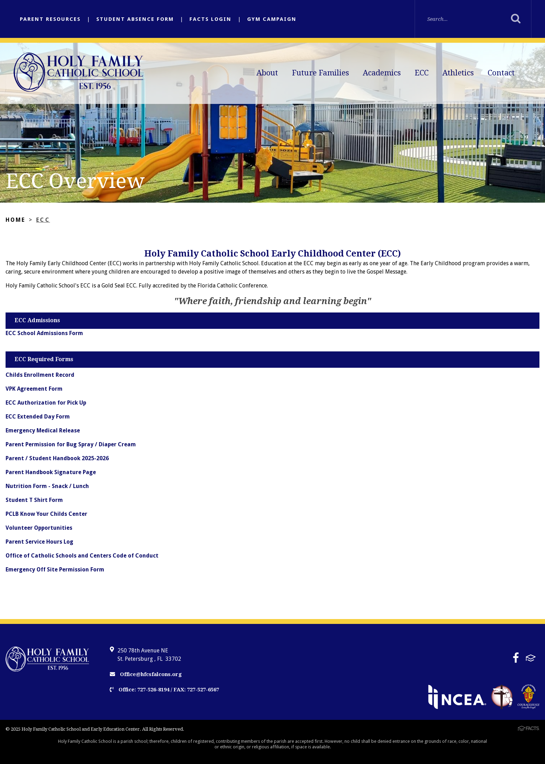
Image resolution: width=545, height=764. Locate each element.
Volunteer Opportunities (39, 528)
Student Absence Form (135, 19)
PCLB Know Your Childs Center (46, 514)
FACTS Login (210, 19)
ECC (422, 72)
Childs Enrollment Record (40, 375)
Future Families (320, 72)
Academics (382, 72)
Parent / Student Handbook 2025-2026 (57, 458)
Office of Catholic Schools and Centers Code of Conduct (82, 555)
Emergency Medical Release (43, 430)
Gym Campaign (271, 19)
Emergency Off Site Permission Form (55, 569)
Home (16, 220)
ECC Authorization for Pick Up (46, 402)
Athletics (458, 72)
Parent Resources (50, 19)
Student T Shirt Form (34, 500)
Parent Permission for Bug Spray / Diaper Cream (71, 444)
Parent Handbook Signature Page (51, 472)
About (267, 72)
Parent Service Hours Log (39, 541)
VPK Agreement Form (34, 388)
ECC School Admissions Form (44, 333)
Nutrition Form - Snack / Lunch (47, 486)
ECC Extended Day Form (38, 416)
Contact (501, 72)
